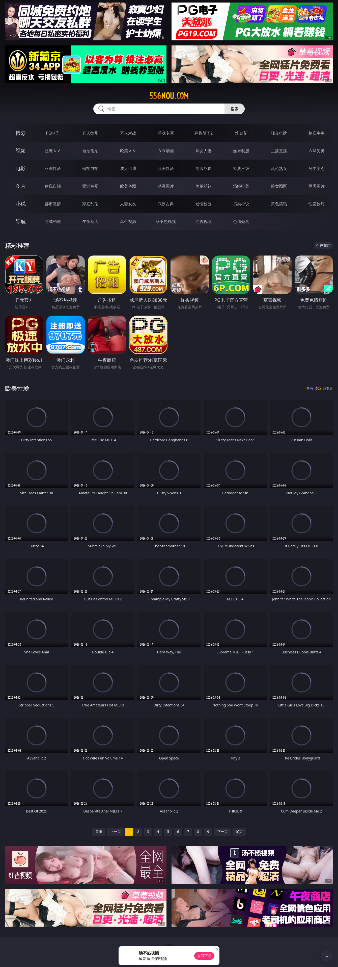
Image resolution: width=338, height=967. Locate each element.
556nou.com (169, 96)
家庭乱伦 (90, 204)
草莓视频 (128, 221)
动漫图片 (166, 186)
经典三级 (241, 168)
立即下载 (204, 955)
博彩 (21, 133)
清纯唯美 (241, 186)
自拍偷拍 (90, 151)
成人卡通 (128, 168)
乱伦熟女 (279, 168)
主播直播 (279, 151)
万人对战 (128, 133)
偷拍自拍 (90, 168)
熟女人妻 (203, 151)
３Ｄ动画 (166, 151)
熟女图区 (279, 186)
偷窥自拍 (53, 186)
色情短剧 (241, 221)
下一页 (222, 831)
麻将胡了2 (203, 133)
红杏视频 (203, 221)
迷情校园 (203, 204)
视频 (21, 150)
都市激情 (53, 204)
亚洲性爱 (53, 168)
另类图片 (316, 186)
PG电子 (52, 133)
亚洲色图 (90, 186)
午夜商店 (90, 221)
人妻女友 (128, 204)
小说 (21, 203)
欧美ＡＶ (128, 151)
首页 (98, 831)
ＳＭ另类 (316, 151)
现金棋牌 (279, 133)
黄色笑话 (279, 204)
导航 (21, 221)
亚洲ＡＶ (53, 151)
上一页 (115, 831)
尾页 (239, 831)
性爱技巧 (316, 204)
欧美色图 (128, 186)
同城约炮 (53, 221)
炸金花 (241, 133)
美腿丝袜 (203, 186)
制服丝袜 (203, 168)
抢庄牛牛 (316, 133)
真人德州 (90, 133)
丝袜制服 (241, 151)
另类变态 (316, 168)
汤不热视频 (166, 221)
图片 (21, 186)
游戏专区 (166, 133)
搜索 (235, 109)
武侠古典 (166, 204)
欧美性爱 (166, 168)
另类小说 (241, 204)
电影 (21, 168)
